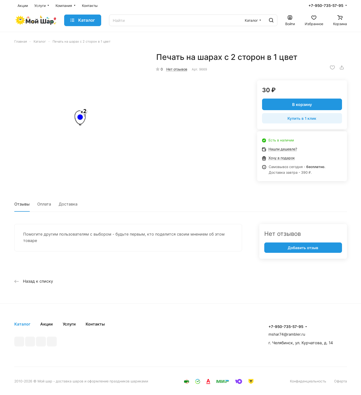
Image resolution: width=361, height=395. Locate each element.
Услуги (69, 324)
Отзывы (22, 204)
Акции (46, 324)
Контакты (95, 324)
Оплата (44, 204)
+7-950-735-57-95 (325, 5)
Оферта (340, 381)
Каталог (22, 324)
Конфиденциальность (308, 381)
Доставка (68, 204)
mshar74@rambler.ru (286, 334)
